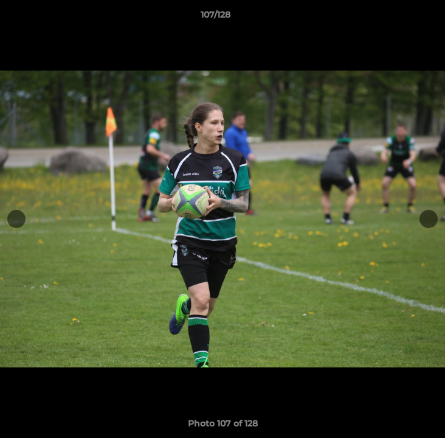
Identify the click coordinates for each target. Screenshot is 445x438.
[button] (401, 17)
